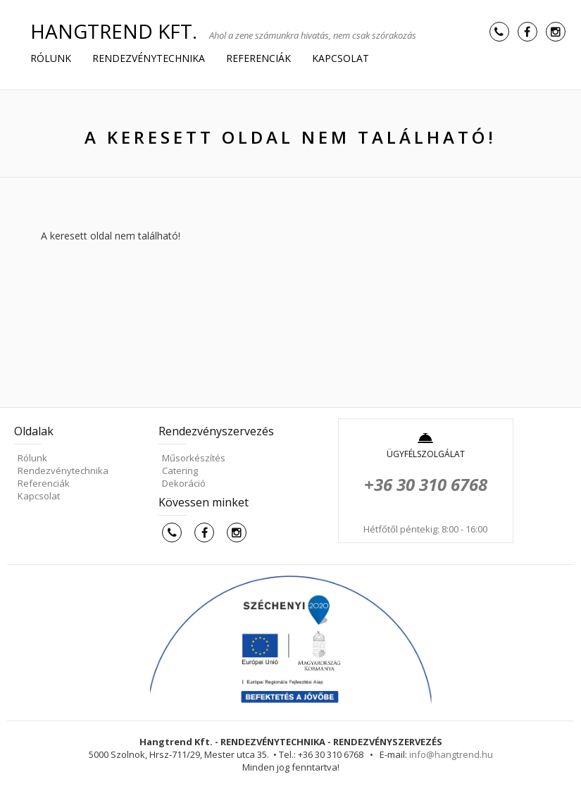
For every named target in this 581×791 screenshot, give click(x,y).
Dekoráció (184, 483)
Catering (180, 470)
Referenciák (258, 58)
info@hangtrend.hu (451, 754)
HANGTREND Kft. (113, 31)
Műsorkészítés (193, 457)
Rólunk (50, 58)
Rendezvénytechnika (148, 58)
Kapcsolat (340, 58)
